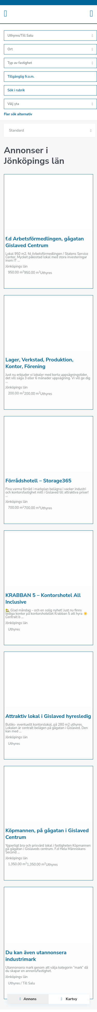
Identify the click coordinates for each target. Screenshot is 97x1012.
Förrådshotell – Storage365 (38, 480)
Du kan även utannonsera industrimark (35, 956)
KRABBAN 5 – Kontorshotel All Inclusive (43, 598)
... (19, 260)
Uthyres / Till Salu (21, 983)
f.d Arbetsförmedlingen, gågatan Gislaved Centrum (44, 242)
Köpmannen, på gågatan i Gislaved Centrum (47, 834)
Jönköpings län (16, 266)
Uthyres (46, 273)
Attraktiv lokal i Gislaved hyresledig (48, 716)
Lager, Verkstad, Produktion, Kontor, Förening (39, 363)
